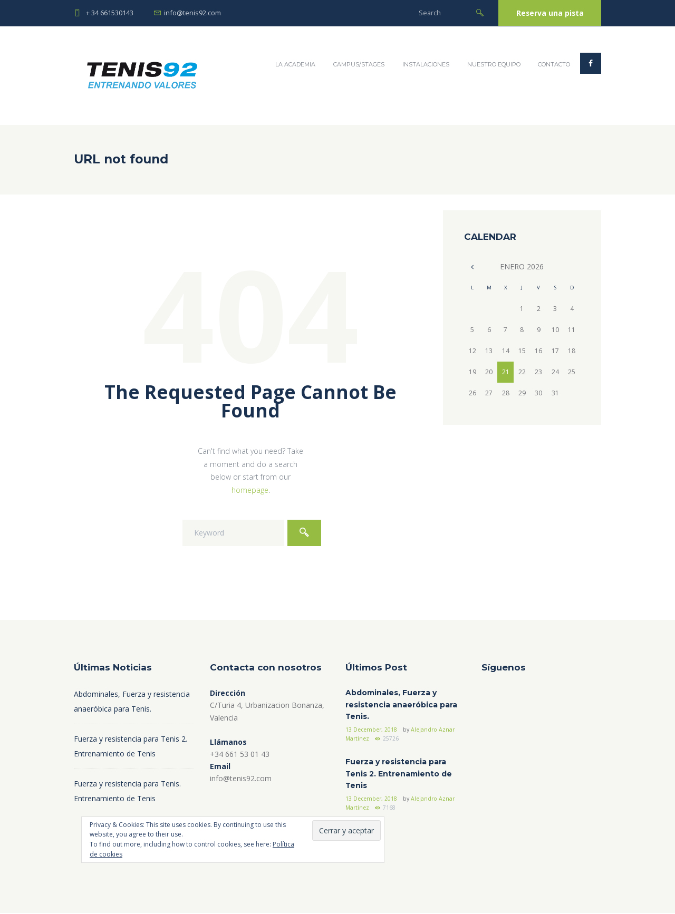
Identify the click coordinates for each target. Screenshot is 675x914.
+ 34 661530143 (109, 12)
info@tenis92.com (192, 12)
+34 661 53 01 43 (239, 754)
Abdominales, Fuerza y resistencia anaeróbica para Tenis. (401, 705)
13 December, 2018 (372, 730)
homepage (250, 490)
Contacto (554, 65)
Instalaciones (425, 65)
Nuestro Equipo (493, 65)
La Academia (295, 65)
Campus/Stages (358, 65)
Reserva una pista (548, 13)
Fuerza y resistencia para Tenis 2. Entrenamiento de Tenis (398, 774)
